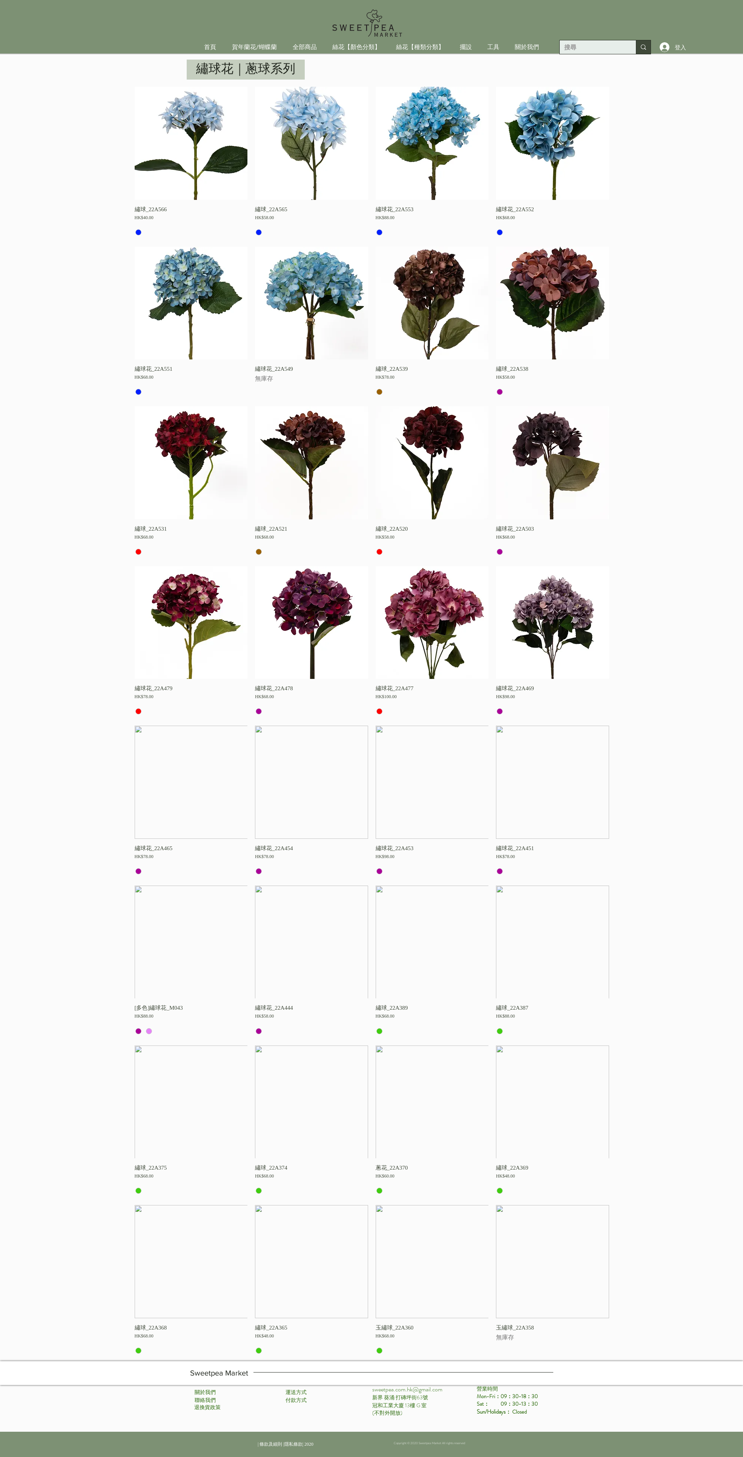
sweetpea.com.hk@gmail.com (407, 1389)
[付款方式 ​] (297, 1400)
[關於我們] (205, 1393)
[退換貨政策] (207, 1407)
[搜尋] (592, 47)
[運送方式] (296, 1392)
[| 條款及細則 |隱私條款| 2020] (285, 1444)
